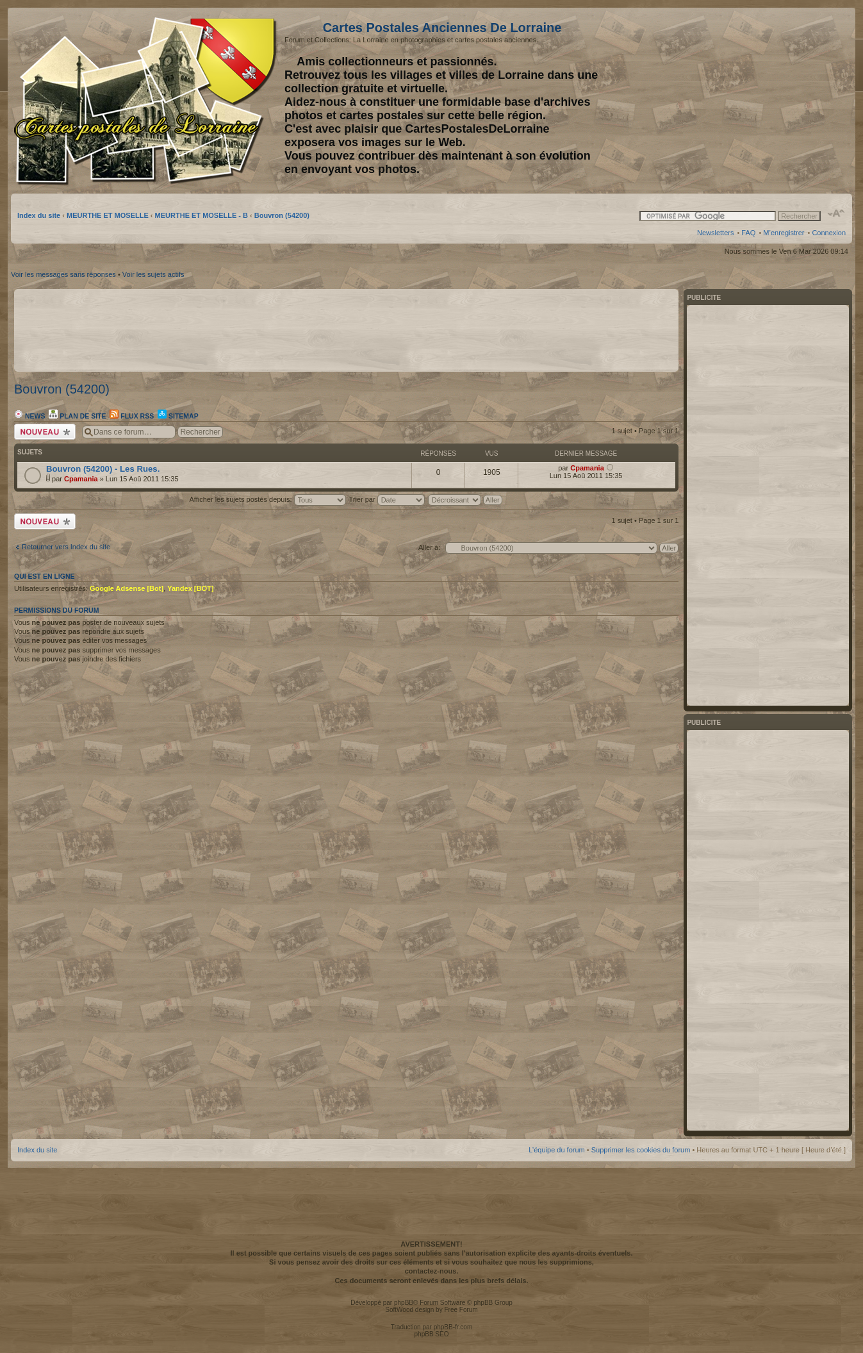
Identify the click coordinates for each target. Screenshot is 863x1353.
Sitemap (178, 416)
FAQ (748, 233)
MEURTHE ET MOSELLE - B (201, 215)
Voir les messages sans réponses (63, 274)
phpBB (403, 1302)
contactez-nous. (432, 1271)
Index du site (38, 215)
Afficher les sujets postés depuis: (267, 499)
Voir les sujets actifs (153, 274)
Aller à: (429, 547)
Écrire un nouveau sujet (45, 432)
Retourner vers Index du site (66, 547)
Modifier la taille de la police (836, 213)
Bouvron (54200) (281, 215)
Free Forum (460, 1309)
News (29, 416)
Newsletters (715, 233)
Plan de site (77, 416)
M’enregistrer (783, 233)
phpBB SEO (432, 1334)
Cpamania (81, 479)
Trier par (386, 499)
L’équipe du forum (556, 1150)
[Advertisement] (744, 100)
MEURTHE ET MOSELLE (108, 215)
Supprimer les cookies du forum (641, 1150)
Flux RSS (132, 416)
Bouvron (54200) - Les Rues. (103, 469)
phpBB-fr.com (453, 1327)
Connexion (829, 233)
